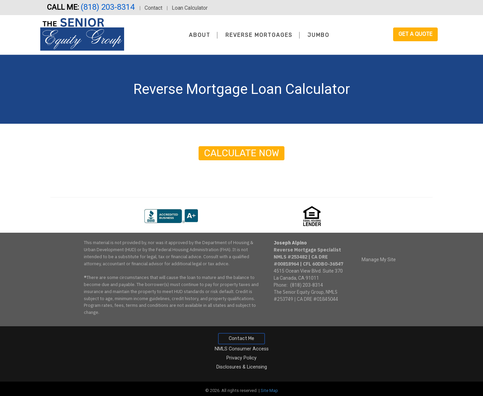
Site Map (269, 390)
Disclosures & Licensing (241, 367)
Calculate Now (241, 153)
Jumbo (318, 35)
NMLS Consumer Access (242, 349)
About (199, 35)
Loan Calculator (190, 8)
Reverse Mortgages (258, 35)
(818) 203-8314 (108, 7)
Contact (153, 8)
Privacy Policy (241, 358)
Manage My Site (379, 259)
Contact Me (241, 338)
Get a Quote (415, 34)
